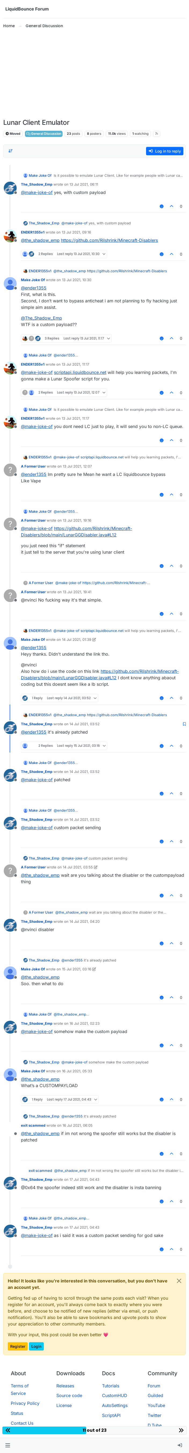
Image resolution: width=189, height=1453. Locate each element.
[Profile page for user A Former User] (10, 470)
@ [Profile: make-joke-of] (37, 192)
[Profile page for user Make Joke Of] (10, 283)
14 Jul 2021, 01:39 (76, 639)
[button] (7, 1445)
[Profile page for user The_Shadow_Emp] (10, 188)
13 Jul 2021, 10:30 (76, 280)
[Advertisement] (94, 73)
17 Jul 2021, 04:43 (84, 1179)
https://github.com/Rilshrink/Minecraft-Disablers (109, 240)
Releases (65, 1385)
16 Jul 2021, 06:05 (78, 1125)
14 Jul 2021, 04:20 (85, 921)
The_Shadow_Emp (36, 184)
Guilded (155, 1395)
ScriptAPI (111, 1415)
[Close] (179, 1280)
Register (17, 1346)
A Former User (33, 466)
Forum (154, 1385)
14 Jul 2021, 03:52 (85, 724)
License (64, 1405)
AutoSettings (115, 1405)
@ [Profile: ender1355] (33, 288)
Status (17, 1413)
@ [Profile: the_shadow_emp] (40, 240)
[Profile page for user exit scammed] (10, 1129)
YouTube (156, 1405)
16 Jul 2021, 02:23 (85, 1023)
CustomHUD (114, 1395)
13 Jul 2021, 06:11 (84, 184)
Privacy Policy (25, 1403)
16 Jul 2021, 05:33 (77, 1071)
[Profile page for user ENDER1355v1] (10, 235)
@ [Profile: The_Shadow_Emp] (41, 318)
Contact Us (22, 1423)
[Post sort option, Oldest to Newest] (10, 151)
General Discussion (43, 134)
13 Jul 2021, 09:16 (76, 232)
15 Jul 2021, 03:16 (76, 969)
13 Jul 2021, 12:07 (77, 466)
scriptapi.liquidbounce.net (80, 372)
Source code (69, 1395)
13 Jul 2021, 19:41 (77, 592)
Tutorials (110, 1385)
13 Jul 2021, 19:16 (77, 520)
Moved (13, 134)
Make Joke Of (40, 175)
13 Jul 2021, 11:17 (75, 364)
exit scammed (33, 1125)
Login (36, 1346)
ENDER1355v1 (33, 232)
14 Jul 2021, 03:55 (78, 867)
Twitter (154, 1415)
